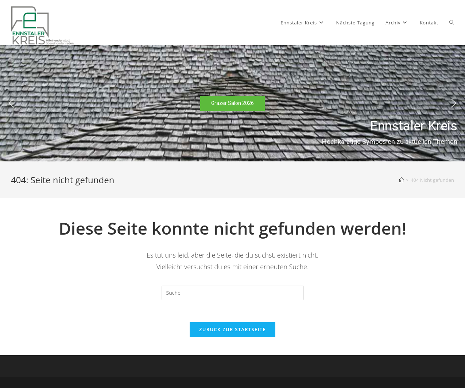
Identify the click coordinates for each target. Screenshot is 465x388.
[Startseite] (401, 180)
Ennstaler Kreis (413, 126)
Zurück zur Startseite (232, 329)
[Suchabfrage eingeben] (233, 293)
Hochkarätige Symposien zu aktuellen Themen (389, 141)
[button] (11, 103)
